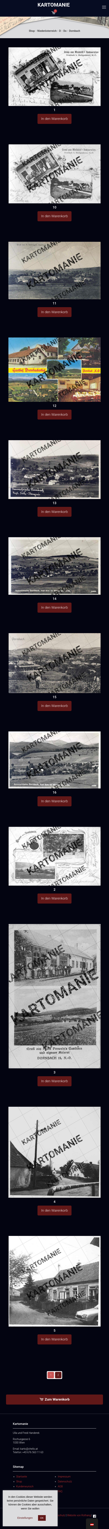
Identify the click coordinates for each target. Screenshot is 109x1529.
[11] (54, 270)
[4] (54, 1152)
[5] (54, 1281)
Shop (32, 30)
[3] (54, 996)
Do (65, 30)
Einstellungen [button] (25, 1517)
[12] (54, 369)
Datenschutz (65, 1481)
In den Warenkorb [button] (54, 119)
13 (54, 503)
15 (54, 697)
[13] (54, 469)
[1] (54, 76)
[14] (54, 566)
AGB (60, 1486)
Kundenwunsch (25, 1486)
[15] (54, 663)
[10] (54, 173)
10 (54, 207)
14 (54, 599)
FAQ (60, 1491)
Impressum (64, 1476)
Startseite (21, 1476)
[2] (54, 856)
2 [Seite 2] (58, 1375)
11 (54, 303)
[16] (54, 759)
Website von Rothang (79, 1515)
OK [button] (42, 1518)
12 (54, 406)
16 (54, 792)
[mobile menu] (104, 7)
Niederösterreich (47, 30)
